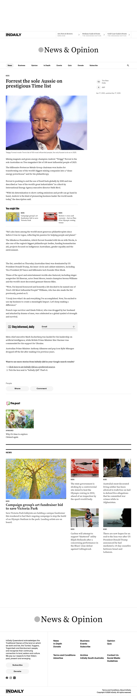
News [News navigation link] (10, 65)
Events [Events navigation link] (59, 65)
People (9, 383)
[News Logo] (68, 50)
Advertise (58, 658)
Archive (84, 655)
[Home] (18, 35)
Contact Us (113, 655)
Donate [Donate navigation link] (81, 65)
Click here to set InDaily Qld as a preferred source (32, 366)
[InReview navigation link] (68, 34)
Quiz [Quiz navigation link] (70, 65)
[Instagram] (11, 678)
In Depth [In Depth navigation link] (47, 65)
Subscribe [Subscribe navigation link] (94, 65)
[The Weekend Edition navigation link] (93, 34)
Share (17, 388)
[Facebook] (7, 678)
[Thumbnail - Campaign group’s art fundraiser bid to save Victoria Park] (23, 217)
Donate (17, 671)
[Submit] (73, 327)
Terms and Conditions (64, 655)
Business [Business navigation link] (21, 65)
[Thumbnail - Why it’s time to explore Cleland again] (20, 424)
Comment (42, 388)
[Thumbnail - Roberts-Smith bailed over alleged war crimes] (117, 481)
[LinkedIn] (14, 678)
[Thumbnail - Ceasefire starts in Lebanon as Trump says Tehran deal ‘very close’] (117, 531)
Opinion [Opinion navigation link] (34, 65)
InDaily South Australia (92, 658)
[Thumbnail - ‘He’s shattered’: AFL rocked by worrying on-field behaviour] (85, 529)
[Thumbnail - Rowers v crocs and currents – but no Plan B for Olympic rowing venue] (61, 218)
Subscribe (17, 665)
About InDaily (125, 690)
